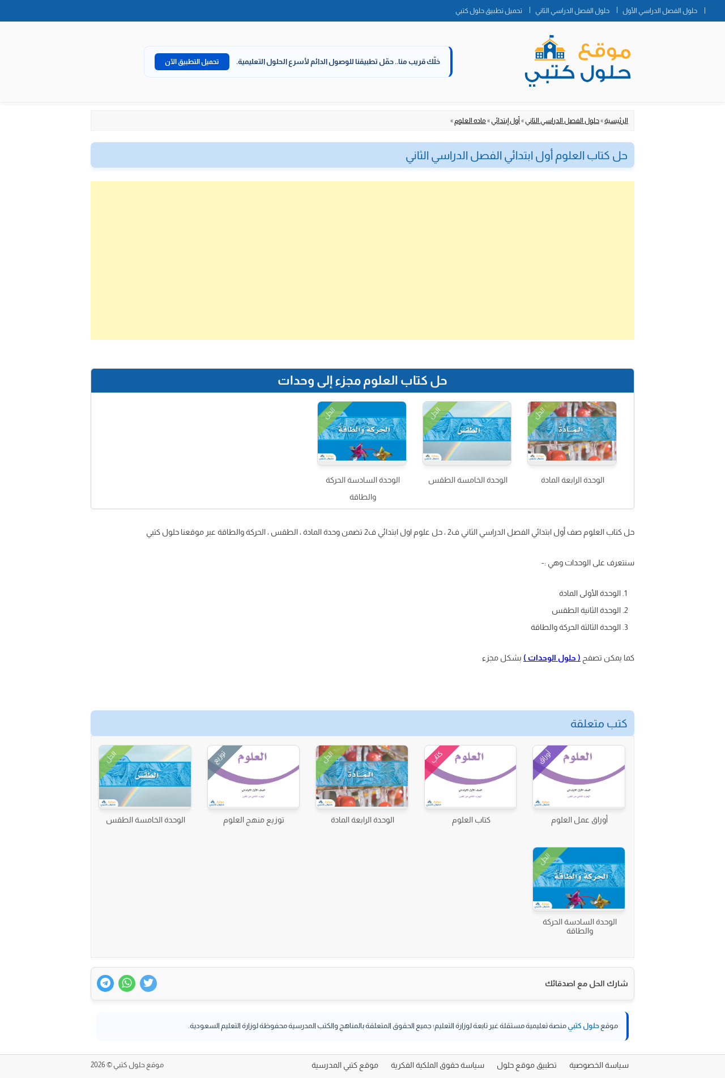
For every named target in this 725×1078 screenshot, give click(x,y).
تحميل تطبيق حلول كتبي (488, 11)
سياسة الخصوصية (599, 1065)
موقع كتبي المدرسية (345, 1065)
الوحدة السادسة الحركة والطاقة (363, 488)
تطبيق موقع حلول (527, 1065)
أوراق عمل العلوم (579, 819)
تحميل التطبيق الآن (192, 62)
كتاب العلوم (471, 819)
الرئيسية (616, 121)
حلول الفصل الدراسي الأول (659, 11)
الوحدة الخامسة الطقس (468, 479)
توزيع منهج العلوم (253, 819)
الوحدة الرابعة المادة (572, 479)
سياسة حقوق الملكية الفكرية (437, 1065)
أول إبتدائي (505, 121)
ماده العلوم (470, 121)
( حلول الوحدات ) (552, 657)
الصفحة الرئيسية (714, 8)
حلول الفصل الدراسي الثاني (572, 11)
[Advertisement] (362, 260)
